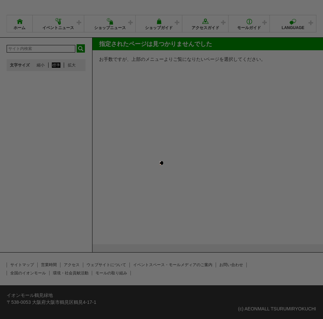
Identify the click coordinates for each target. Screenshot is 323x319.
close (160, 160)
